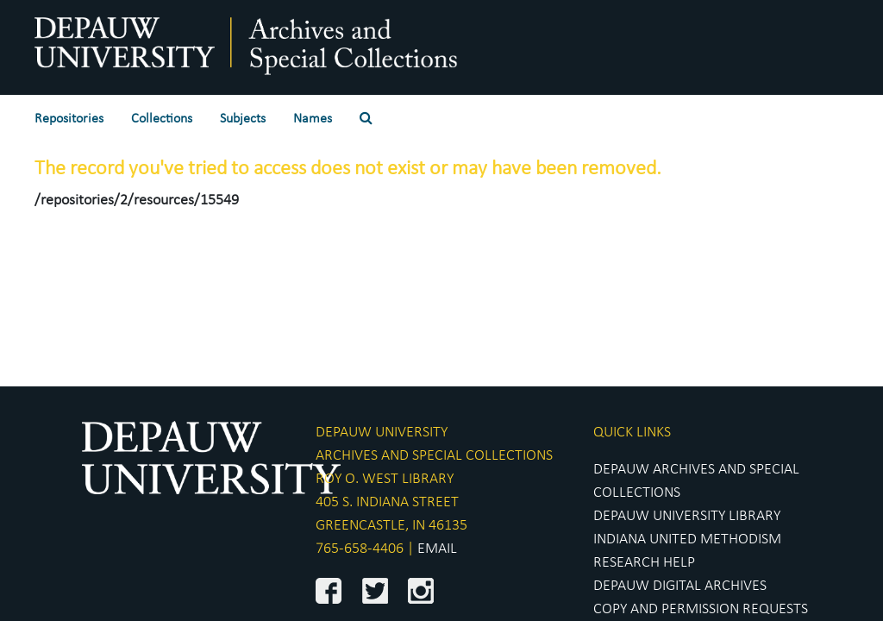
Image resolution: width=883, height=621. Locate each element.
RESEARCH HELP (644, 563)
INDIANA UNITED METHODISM (687, 539)
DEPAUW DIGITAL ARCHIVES (680, 586)
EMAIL (437, 549)
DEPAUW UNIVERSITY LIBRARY (686, 516)
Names (312, 119)
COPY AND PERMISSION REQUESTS (700, 609)
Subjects (243, 119)
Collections (161, 119)
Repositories (68, 119)
